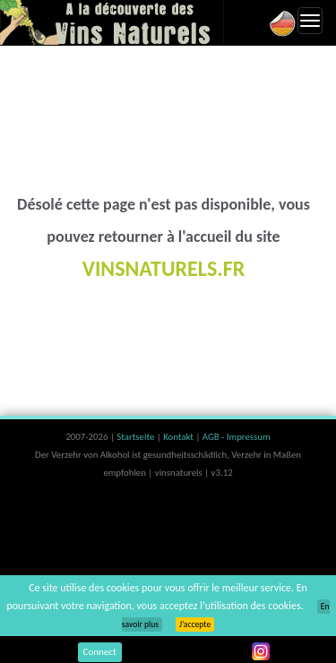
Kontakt (179, 437)
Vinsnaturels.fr (112, 22)
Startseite (136, 437)
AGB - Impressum (236, 437)
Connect (99, 652)
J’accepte (195, 624)
